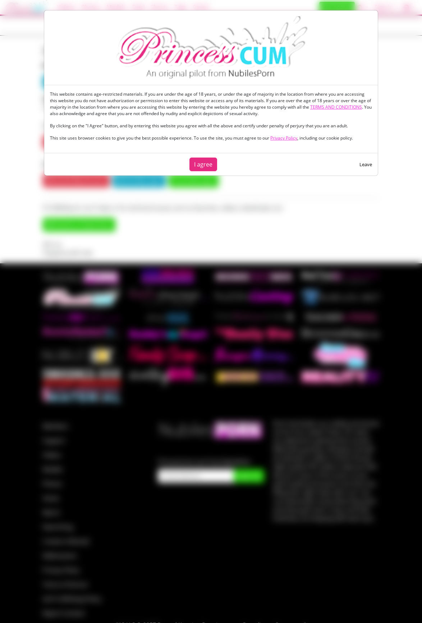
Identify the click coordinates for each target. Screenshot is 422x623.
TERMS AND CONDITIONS (336, 107)
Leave (365, 164)
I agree (203, 164)
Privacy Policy (283, 138)
